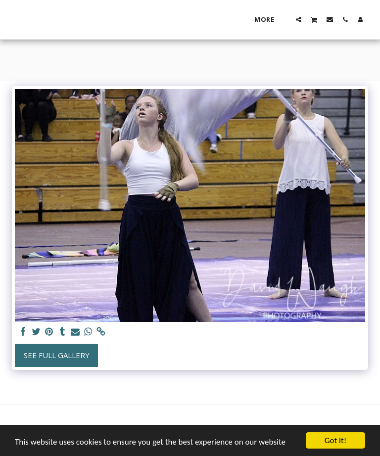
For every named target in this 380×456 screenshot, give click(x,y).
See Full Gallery (57, 355)
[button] (298, 19)
